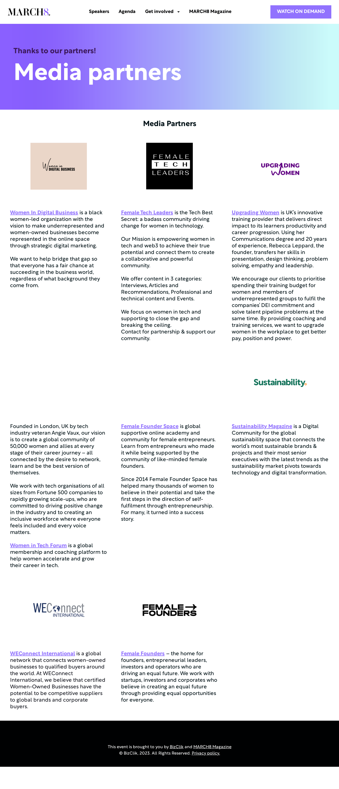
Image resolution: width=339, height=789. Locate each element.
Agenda (130, 12)
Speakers (102, 12)
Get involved (166, 12)
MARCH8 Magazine (214, 12)
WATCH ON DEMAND (301, 12)
